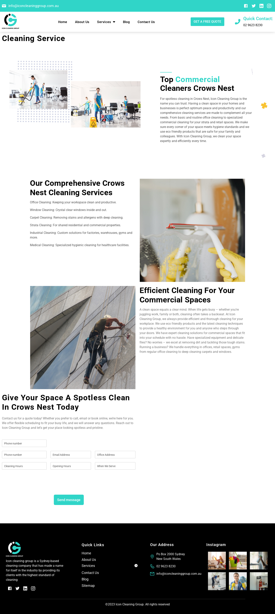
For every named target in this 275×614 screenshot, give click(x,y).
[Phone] (24, 454)
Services (106, 21)
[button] (109, 566)
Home (62, 22)
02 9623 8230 (252, 25)
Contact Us (146, 22)
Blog (126, 22)
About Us (82, 22)
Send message (68, 500)
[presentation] (31, 488)
